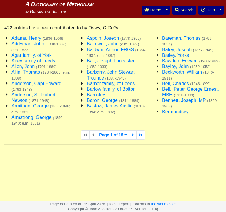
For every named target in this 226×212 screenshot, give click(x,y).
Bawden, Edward (191, 60)
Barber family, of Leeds (111, 83)
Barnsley (96, 94)
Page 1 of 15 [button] (111, 134)
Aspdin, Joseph (114, 38)
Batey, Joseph (187, 49)
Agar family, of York (31, 55)
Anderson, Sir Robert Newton (33, 97)
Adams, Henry (37, 38)
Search (184, 10)
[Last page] (140, 135)
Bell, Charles (186, 83)
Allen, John (33, 66)
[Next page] (133, 135)
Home (152, 10)
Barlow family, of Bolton (111, 89)
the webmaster (163, 204)
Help (208, 10)
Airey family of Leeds (33, 60)
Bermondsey (175, 111)
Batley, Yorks (175, 55)
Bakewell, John (113, 43)
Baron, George (113, 100)
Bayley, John (186, 66)
